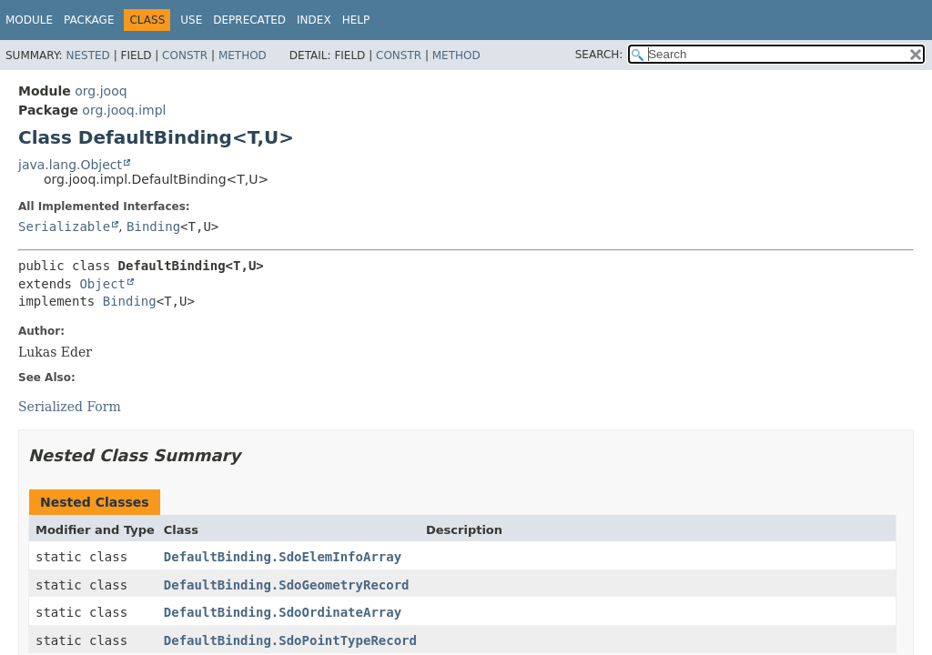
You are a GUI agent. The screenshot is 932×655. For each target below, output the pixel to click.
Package (89, 20)
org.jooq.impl (124, 110)
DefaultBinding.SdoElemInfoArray (282, 556)
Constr (185, 55)
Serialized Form (69, 406)
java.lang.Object (70, 164)
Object (102, 284)
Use (191, 20)
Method (242, 55)
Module (29, 20)
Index (314, 20)
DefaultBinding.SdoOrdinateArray (282, 612)
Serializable (64, 226)
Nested (87, 55)
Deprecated (249, 20)
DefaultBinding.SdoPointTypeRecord (290, 640)
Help (356, 20)
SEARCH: (599, 54)
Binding (153, 226)
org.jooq (101, 91)
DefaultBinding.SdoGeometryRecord (287, 585)
